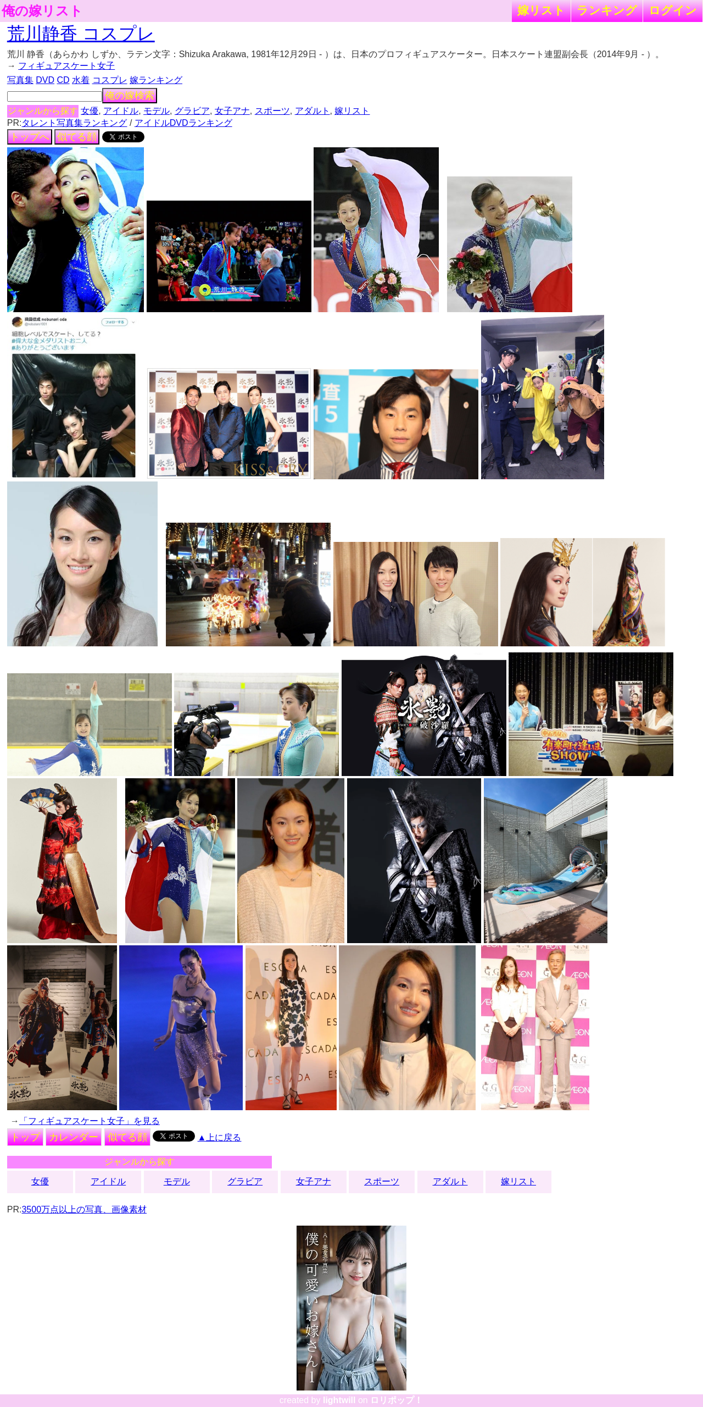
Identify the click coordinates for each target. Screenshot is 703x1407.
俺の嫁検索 (129, 95)
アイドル (120, 110)
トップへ (29, 136)
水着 (81, 80)
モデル (156, 110)
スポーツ (272, 110)
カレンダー (73, 1137)
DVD (45, 80)
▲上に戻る (220, 1137)
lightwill (339, 1400)
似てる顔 (77, 136)
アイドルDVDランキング (183, 123)
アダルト (312, 110)
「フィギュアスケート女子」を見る (89, 1121)
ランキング (607, 10)
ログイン (673, 10)
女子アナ (232, 110)
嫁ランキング (156, 80)
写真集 (20, 80)
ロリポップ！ (396, 1400)
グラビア (192, 110)
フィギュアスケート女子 (66, 65)
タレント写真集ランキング (74, 123)
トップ (25, 1137)
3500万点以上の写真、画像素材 (84, 1209)
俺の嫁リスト (42, 11)
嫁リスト (541, 10)
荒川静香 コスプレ (81, 33)
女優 (89, 110)
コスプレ (109, 80)
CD (63, 80)
